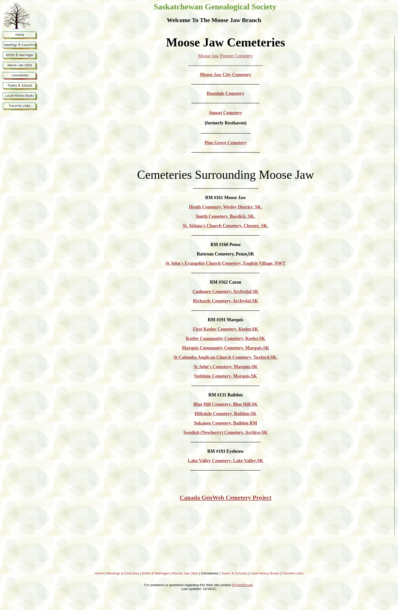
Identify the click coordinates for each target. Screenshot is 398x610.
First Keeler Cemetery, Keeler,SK (225, 329)
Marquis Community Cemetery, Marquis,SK (225, 347)
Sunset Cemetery (225, 112)
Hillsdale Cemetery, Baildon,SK (225, 413)
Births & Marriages (156, 573)
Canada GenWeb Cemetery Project (225, 497)
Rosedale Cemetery (225, 93)
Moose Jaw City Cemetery (225, 74)
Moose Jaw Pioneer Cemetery (225, 55)
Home (99, 573)
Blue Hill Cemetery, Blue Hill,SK (225, 404)
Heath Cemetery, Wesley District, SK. (225, 207)
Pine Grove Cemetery (226, 142)
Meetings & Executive (122, 573)
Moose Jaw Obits (185, 573)
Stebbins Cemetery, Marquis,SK (225, 376)
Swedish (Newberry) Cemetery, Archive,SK (225, 432)
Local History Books (264, 573)
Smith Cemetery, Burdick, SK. (225, 216)
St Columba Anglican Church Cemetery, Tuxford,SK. (226, 357)
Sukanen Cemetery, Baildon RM (225, 423)
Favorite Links (292, 573)
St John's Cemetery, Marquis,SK (225, 366)
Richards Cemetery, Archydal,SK (225, 300)
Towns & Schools (234, 573)
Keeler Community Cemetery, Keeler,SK (225, 338)
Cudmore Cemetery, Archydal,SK (225, 291)
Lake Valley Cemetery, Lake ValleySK (225, 460)
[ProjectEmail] (242, 585)
